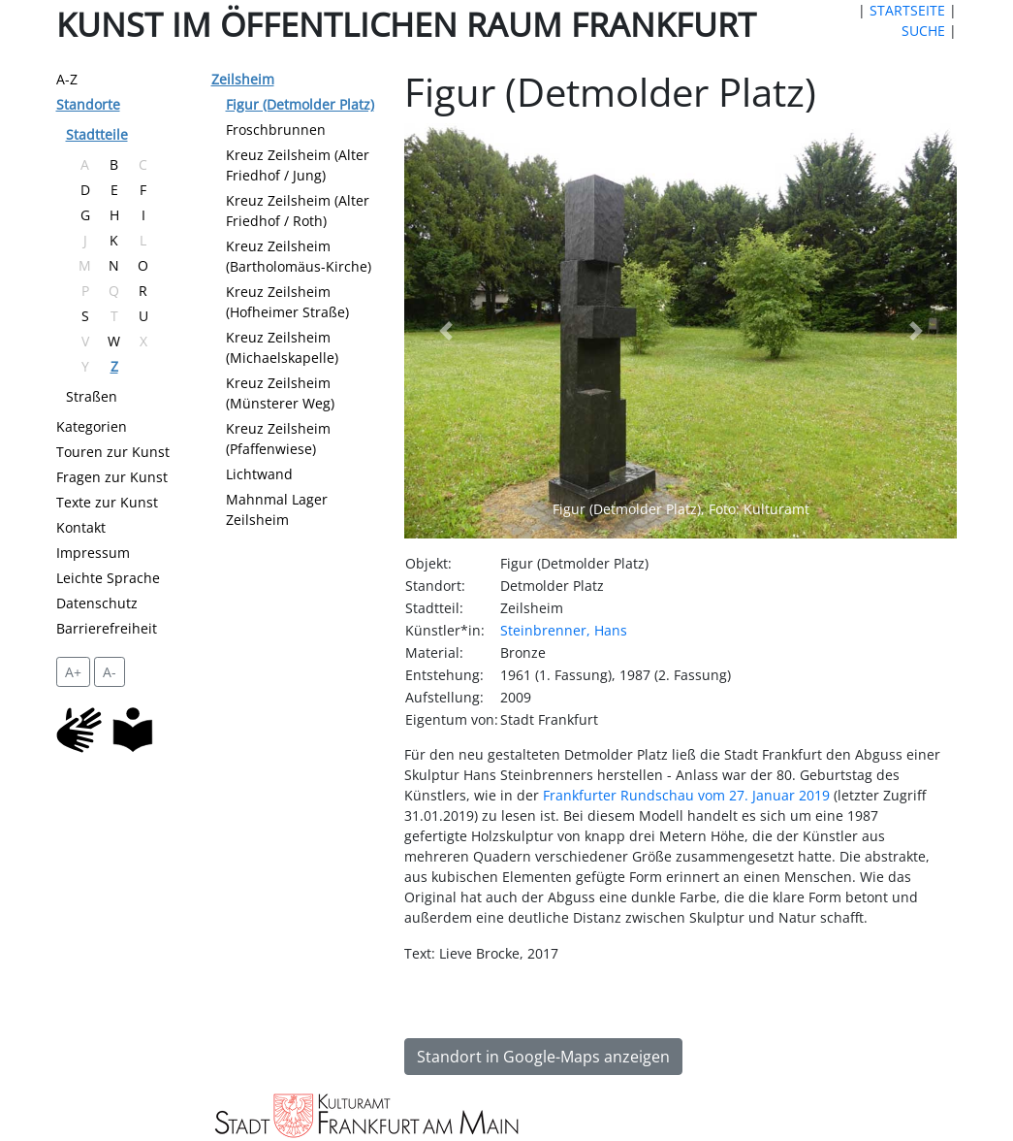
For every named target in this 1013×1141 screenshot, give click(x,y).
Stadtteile (97, 134)
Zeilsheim (242, 79)
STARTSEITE (907, 10)
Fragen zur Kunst (112, 477)
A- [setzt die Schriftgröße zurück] (109, 672)
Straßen (91, 396)
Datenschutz (97, 603)
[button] (445, 330)
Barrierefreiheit (106, 628)
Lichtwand (259, 474)
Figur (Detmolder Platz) (300, 104)
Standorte (88, 104)
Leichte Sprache (108, 578)
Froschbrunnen (276, 129)
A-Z (67, 79)
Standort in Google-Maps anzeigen (543, 1056)
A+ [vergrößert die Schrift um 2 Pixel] (73, 672)
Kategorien (91, 426)
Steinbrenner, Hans (563, 630)
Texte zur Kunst (107, 502)
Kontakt (81, 527)
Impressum (93, 552)
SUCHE (923, 30)
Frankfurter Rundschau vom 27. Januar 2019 (686, 795)
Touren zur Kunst (113, 451)
